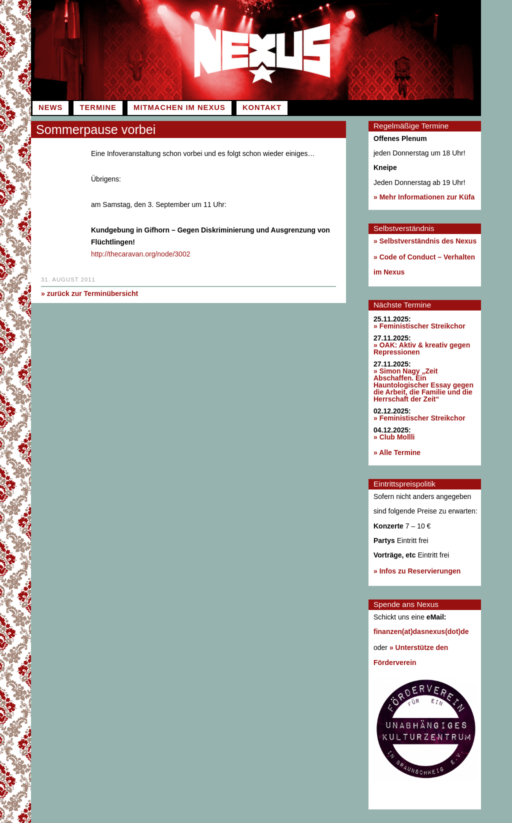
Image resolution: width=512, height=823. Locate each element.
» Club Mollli (394, 437)
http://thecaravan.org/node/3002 (140, 254)
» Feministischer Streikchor (420, 326)
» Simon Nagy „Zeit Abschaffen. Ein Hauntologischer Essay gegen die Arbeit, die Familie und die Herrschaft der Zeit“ (424, 385)
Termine (98, 108)
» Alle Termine (397, 452)
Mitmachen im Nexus (180, 108)
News (50, 108)
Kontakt (262, 108)
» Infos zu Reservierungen (417, 571)
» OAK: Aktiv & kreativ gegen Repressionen (422, 348)
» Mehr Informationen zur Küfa (424, 197)
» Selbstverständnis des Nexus (425, 241)
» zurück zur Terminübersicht (89, 293)
